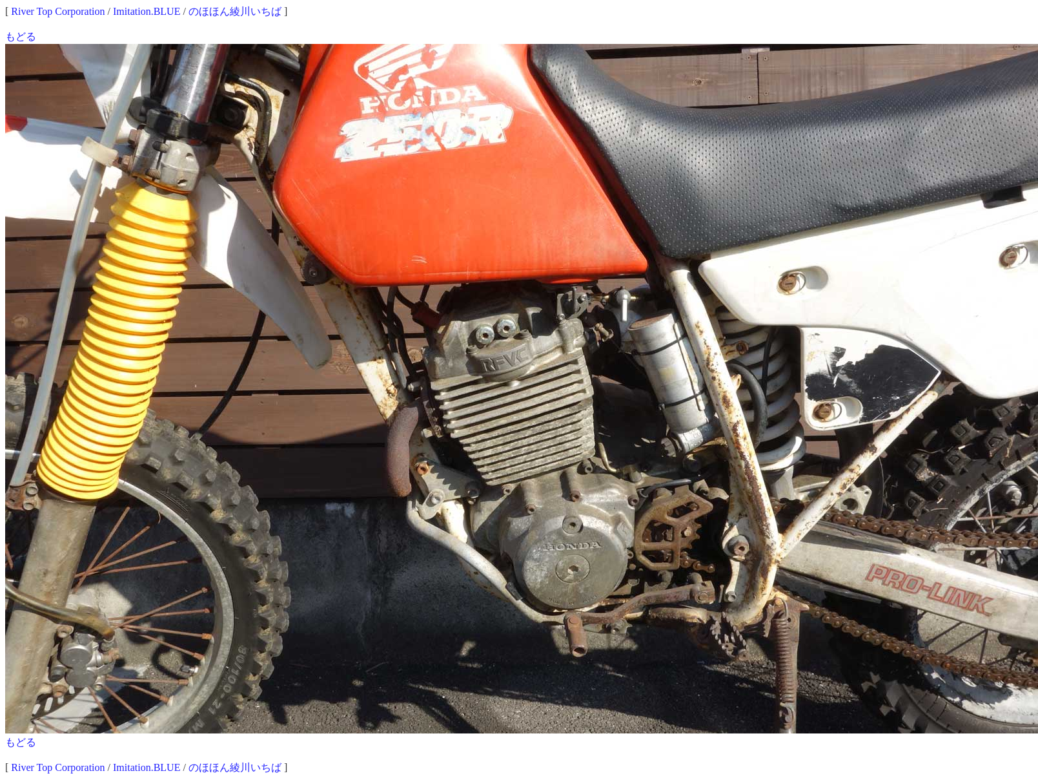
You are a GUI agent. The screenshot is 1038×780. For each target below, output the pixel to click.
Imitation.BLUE (146, 11)
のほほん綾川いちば (234, 11)
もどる (20, 36)
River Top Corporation (58, 11)
